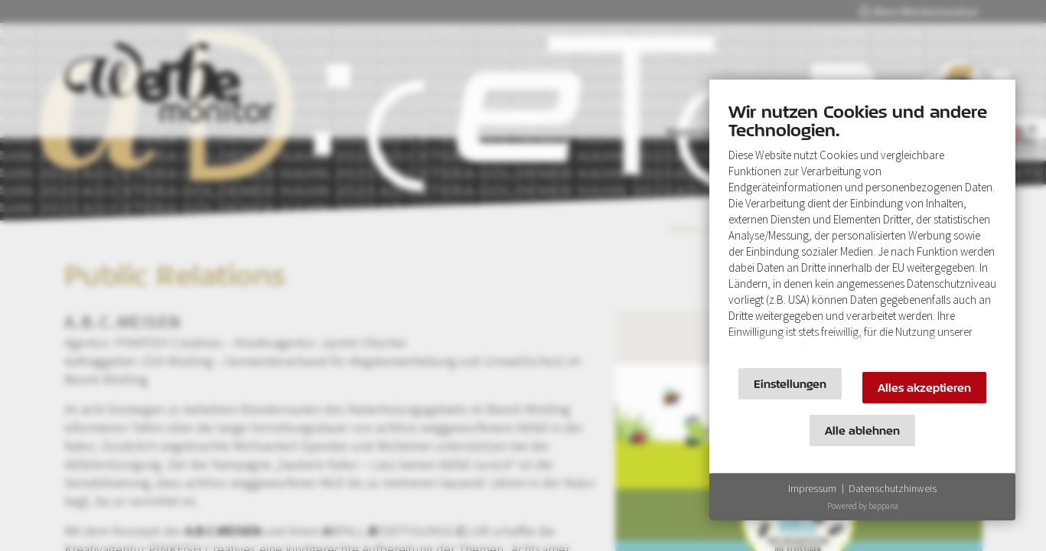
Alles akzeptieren (924, 387)
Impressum (812, 488)
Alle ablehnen (862, 430)
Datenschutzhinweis (893, 488)
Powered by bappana (862, 505)
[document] (862, 228)
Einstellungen (790, 384)
